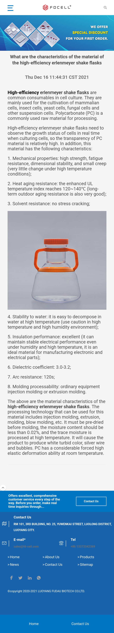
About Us (52, 557)
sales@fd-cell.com (26, 546)
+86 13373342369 (83, 546)
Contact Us (91, 501)
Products (87, 557)
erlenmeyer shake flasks (48, 92)
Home (15, 557)
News (14, 565)
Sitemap (86, 565)
